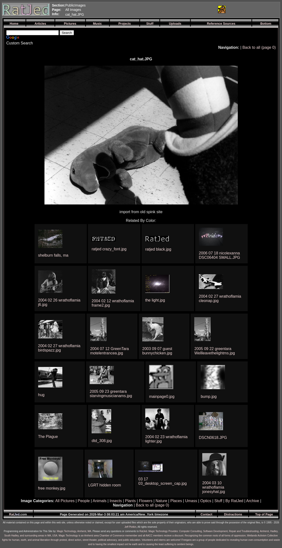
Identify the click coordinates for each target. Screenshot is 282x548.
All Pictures (64, 501)
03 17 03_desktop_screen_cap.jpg (162, 481)
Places (176, 501)
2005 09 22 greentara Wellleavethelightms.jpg (214, 351)
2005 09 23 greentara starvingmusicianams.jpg (111, 393)
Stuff (218, 501)
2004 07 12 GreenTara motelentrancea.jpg (109, 351)
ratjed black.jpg (158, 249)
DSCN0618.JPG (213, 438)
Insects (116, 501)
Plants (130, 501)
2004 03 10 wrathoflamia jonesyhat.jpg (213, 487)
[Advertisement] (156, 9)
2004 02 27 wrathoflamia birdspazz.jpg (59, 348)
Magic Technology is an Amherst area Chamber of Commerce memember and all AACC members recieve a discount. (121, 535)
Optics (205, 501)
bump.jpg (209, 396)
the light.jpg (155, 300)
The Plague (48, 437)
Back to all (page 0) (259, 47)
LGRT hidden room (104, 485)
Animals (100, 501)
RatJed (143, 531)
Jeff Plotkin (130, 527)
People (84, 501)
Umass (191, 501)
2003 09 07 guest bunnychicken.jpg (157, 351)
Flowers (145, 501)
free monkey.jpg (51, 488)
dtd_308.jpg (102, 441)
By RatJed (234, 501)
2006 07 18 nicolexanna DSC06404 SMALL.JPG (219, 255)
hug (41, 395)
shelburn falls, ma (53, 255)
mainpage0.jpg (161, 396)
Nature (161, 501)
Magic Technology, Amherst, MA (74, 531)
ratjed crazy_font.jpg (109, 249)
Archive (252, 501)
